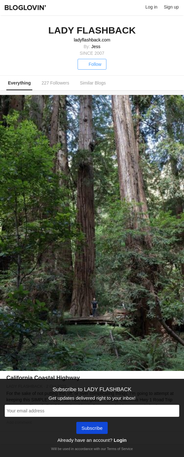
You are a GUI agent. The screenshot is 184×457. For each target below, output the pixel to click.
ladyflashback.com (92, 39)
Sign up (171, 6)
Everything (19, 82)
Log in (151, 6)
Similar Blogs (93, 82)
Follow (92, 64)
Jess (95, 46)
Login (120, 440)
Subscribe (92, 428)
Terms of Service (120, 449)
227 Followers (55, 82)
